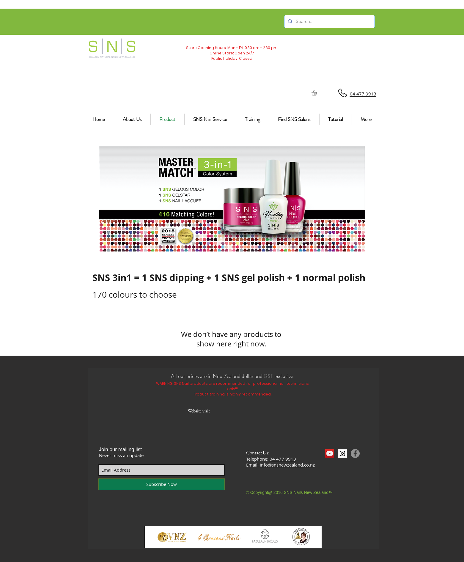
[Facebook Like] (336, 464)
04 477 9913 (283, 459)
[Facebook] (355, 453)
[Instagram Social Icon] (342, 453)
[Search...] (329, 21)
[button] (317, 92)
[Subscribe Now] (161, 484)
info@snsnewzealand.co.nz (287, 465)
